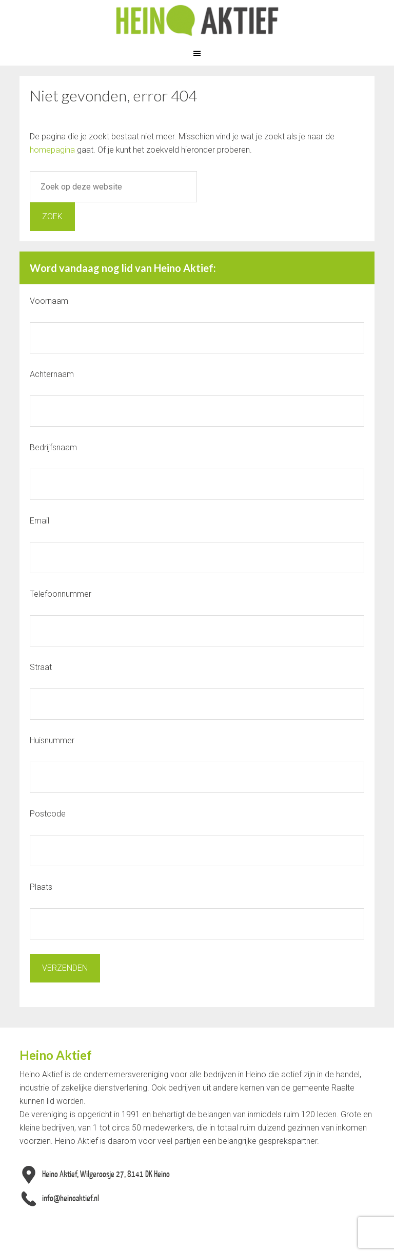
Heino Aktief (197, 20)
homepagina (52, 150)
